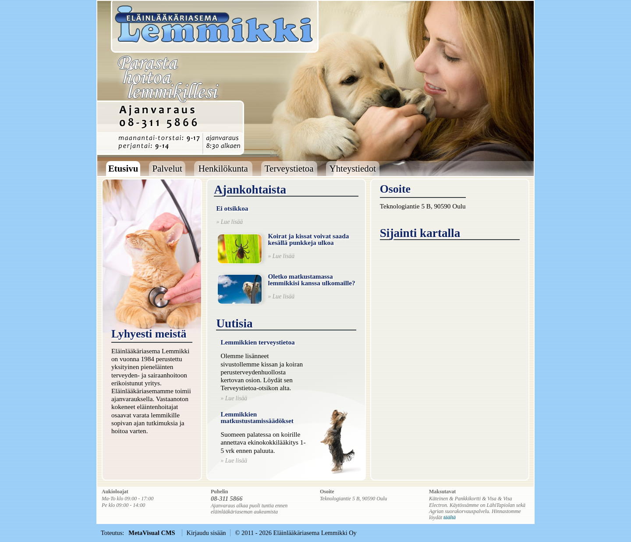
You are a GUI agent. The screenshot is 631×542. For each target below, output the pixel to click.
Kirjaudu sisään (206, 532)
